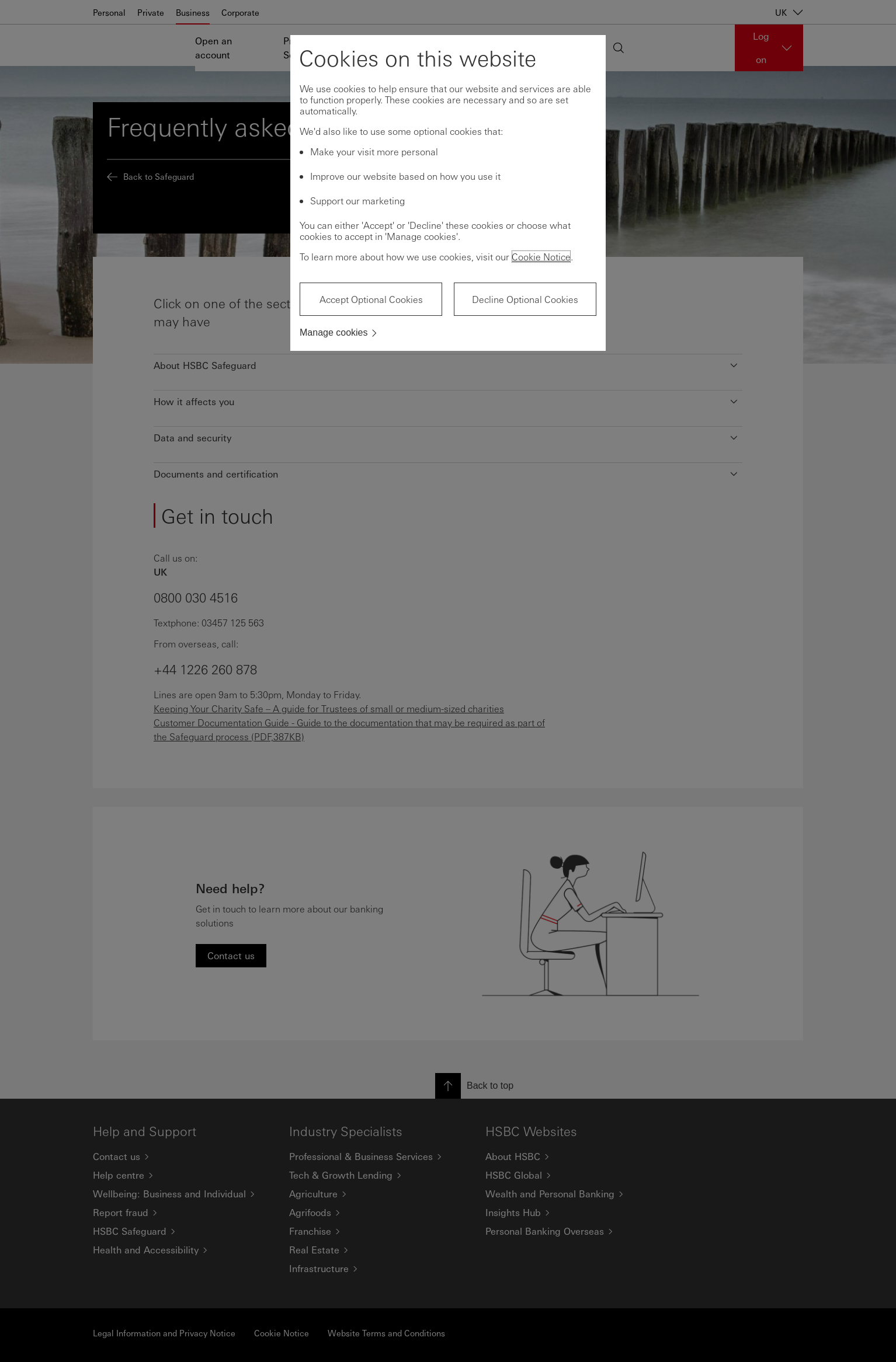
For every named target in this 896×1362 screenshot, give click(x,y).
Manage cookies (334, 332)
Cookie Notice (541, 256)
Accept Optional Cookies (371, 299)
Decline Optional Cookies (525, 299)
